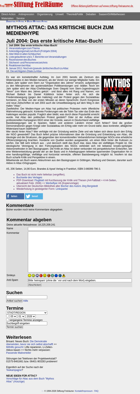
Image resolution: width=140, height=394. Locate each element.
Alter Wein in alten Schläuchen (25, 54)
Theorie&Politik (75, 14)
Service (20, 18)
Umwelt (59, 14)
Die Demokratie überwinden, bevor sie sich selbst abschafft (29, 343)
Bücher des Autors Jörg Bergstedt (79, 186)
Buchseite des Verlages (29, 177)
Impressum (87, 391)
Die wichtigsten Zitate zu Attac (26, 71)
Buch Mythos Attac (37, 21)
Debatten (91, 14)
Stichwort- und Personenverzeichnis (28, 62)
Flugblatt (39, 180)
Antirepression (26, 14)
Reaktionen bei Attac (20, 65)
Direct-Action (8, 14)
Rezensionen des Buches (22, 59)
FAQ (96, 391)
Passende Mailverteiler (18, 352)
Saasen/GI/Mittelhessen (112, 14)
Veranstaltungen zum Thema (24, 48)
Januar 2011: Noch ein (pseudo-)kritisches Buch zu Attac (39, 68)
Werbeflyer (52, 183)
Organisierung (44, 14)
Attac (21, 21)
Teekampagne (14, 370)
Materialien (7, 18)
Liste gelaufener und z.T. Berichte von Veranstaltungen (38, 56)
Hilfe (25, 300)
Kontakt (78, 391)
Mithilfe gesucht (14, 347)
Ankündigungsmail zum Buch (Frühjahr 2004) (33, 51)
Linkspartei (62, 188)
